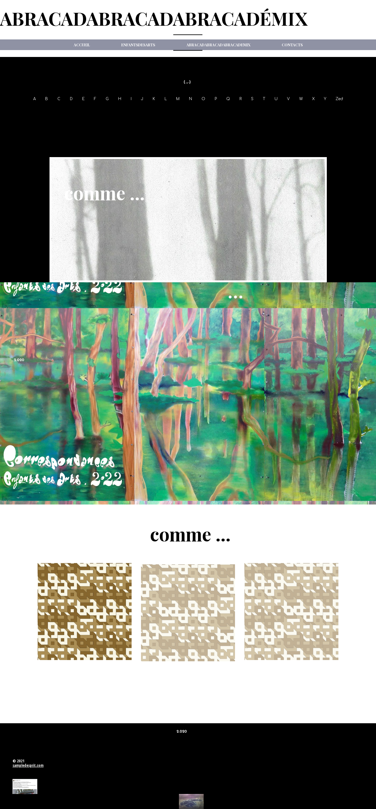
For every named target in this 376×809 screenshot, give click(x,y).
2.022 (188, 126)
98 (69, 112)
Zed (339, 99)
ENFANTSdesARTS (138, 44)
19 (338, 112)
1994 (16, 112)
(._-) (187, 82)
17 (315, 112)
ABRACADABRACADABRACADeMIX (218, 44)
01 (112, 112)
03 (137, 112)
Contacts (292, 44)
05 (164, 112)
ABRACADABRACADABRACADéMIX (153, 18)
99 (81, 112)
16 (304, 112)
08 (203, 112)
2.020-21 (355, 112)
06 (177, 112)
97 (56, 112)
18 (327, 112)
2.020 (19, 360)
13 (268, 112)
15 (292, 112)
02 (125, 112)
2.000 (97, 112)
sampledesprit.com (28, 765)
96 (43, 112)
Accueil (82, 44)
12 (256, 112)
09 (215, 112)
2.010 (231, 112)
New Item (188, 63)
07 (190, 112)
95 (31, 112)
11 (245, 112)
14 (280, 112)
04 (151, 112)
